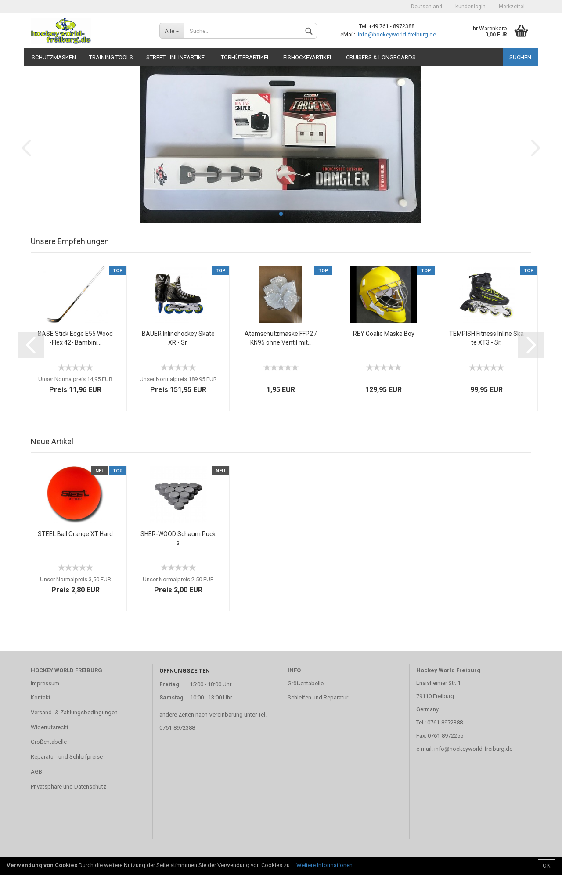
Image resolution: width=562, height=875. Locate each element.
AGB (36, 771)
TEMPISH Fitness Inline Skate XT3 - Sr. (486, 338)
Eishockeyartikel (308, 57)
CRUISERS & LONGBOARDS (381, 57)
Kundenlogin (470, 7)
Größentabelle (49, 741)
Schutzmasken (54, 57)
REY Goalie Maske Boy (383, 333)
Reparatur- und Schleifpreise (67, 756)
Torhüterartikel (245, 57)
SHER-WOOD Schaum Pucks (178, 538)
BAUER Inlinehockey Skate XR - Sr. (178, 338)
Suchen (520, 57)
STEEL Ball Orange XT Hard (75, 533)
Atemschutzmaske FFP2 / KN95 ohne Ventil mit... (281, 338)
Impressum (45, 683)
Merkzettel (512, 7)
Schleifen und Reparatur (318, 697)
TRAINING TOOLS (111, 57)
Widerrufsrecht (49, 727)
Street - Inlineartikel (177, 57)
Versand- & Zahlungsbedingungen (74, 712)
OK (547, 866)
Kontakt (40, 697)
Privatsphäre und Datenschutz (68, 786)
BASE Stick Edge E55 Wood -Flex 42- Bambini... (75, 338)
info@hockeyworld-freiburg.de (396, 34)
